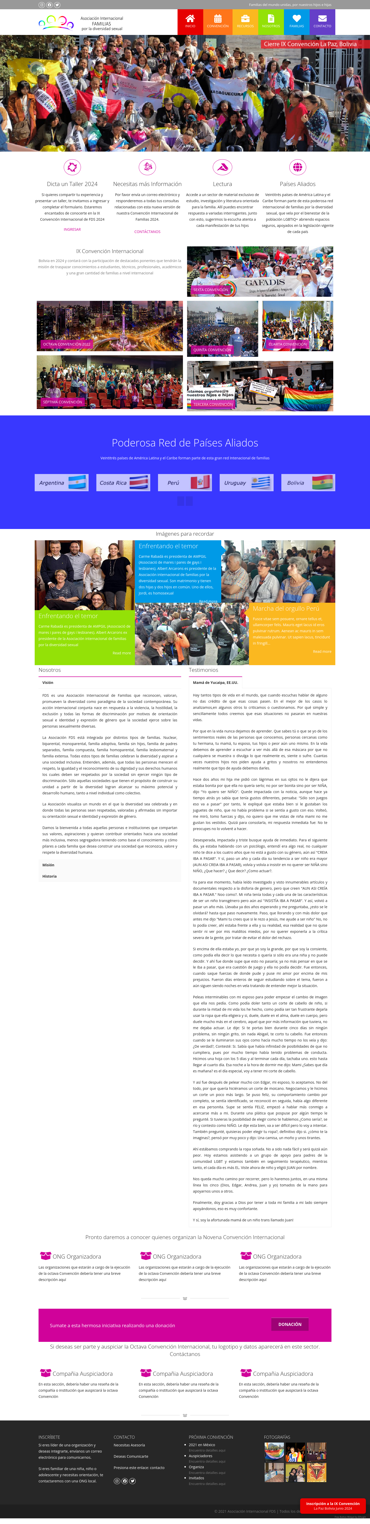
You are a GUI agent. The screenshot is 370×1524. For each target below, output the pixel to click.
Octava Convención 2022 (66, 350)
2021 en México (202, 1450)
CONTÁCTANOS (147, 237)
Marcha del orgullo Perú (286, 614)
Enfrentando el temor (68, 622)
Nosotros (271, 18)
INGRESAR (72, 235)
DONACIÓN (290, 1330)
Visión (47, 688)
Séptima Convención (62, 408)
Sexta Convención (210, 295)
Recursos (245, 18)
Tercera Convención (213, 410)
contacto (156, 1473)
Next (355, 100)
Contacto (322, 18)
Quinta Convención (212, 356)
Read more (122, 659)
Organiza (196, 1473)
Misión (48, 871)
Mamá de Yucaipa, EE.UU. (215, 688)
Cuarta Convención (288, 350)
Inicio (190, 18)
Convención (218, 18)
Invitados (196, 1484)
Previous (14, 100)
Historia (49, 882)
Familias (297, 18)
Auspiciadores (200, 1462)
